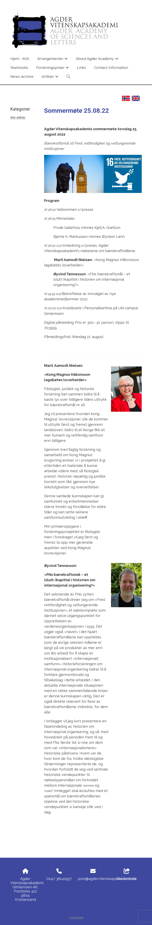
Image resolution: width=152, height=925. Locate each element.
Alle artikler (18, 117)
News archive (21, 76)
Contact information (111, 68)
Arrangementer (52, 60)
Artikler (50, 77)
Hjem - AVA (19, 59)
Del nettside (126, 874)
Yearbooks (19, 68)
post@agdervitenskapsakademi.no (107, 879)
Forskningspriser (52, 69)
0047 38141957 (59, 879)
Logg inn (76, 917)
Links (81, 68)
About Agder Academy (97, 60)
